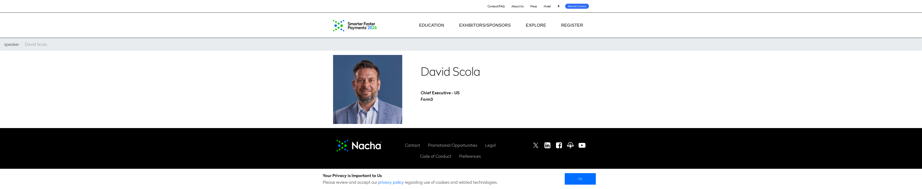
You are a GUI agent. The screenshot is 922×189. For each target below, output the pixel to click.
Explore (536, 25)
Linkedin (547, 145)
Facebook (559, 145)
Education (431, 25)
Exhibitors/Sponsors (485, 25)
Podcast (570, 145)
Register (572, 25)
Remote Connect (577, 6)
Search (558, 6)
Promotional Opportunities (452, 145)
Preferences (470, 156)
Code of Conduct (435, 156)
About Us (517, 6)
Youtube (582, 145)
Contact (412, 145)
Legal (490, 145)
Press (533, 6)
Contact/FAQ (496, 6)
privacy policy (391, 182)
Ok (580, 179)
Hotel (547, 6)
